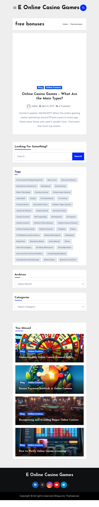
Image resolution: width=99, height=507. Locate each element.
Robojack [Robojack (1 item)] (69, 242)
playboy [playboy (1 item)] (61, 236)
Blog (40, 94)
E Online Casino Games (49, 481)
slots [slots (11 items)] (67, 248)
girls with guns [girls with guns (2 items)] (40, 211)
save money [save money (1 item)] (54, 248)
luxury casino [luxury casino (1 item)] (23, 224)
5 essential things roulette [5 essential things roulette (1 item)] (29, 187)
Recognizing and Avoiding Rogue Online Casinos (49, 426)
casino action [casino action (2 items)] (41, 199)
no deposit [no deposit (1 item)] (56, 224)
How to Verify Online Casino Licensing (42, 458)
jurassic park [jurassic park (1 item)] (59, 217)
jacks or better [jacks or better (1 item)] (23, 217)
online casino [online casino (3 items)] (22, 230)
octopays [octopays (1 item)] (71, 224)
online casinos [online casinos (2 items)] (46, 236)
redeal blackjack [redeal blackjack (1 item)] (52, 242)
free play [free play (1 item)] (62, 205)
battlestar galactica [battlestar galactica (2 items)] (26, 193)
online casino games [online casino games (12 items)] (68, 230)
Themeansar (72, 502)
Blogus (58, 502)
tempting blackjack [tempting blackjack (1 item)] (56, 260)
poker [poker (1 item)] (73, 236)
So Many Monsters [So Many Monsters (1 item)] (44, 254)
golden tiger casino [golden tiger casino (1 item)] (61, 211)
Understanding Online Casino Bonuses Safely (46, 364)
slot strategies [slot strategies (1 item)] (23, 254)
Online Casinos (53, 94)
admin (32, 113)
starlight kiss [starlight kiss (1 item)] (64, 254)
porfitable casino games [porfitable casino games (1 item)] (28, 242)
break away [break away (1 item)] (60, 193)
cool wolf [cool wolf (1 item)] (20, 205)
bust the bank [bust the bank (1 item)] (23, 199)
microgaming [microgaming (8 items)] (41, 224)
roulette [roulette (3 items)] (20, 248)
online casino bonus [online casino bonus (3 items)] (43, 230)
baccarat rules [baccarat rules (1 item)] (68, 187)
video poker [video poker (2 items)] (49, 267)
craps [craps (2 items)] (33, 205)
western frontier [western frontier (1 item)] (68, 267)
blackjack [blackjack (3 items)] (45, 193)
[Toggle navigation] (15, 11)
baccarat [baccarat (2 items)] (52, 187)
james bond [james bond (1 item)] (42, 217)
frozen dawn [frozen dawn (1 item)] (22, 211)
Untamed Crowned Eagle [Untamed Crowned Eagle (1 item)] (27, 267)
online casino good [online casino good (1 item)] (25, 236)
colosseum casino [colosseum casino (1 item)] (61, 199)
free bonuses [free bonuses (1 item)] (47, 205)
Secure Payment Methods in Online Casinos (45, 395)
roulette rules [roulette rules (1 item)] (37, 248)
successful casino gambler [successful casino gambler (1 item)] (29, 260)
